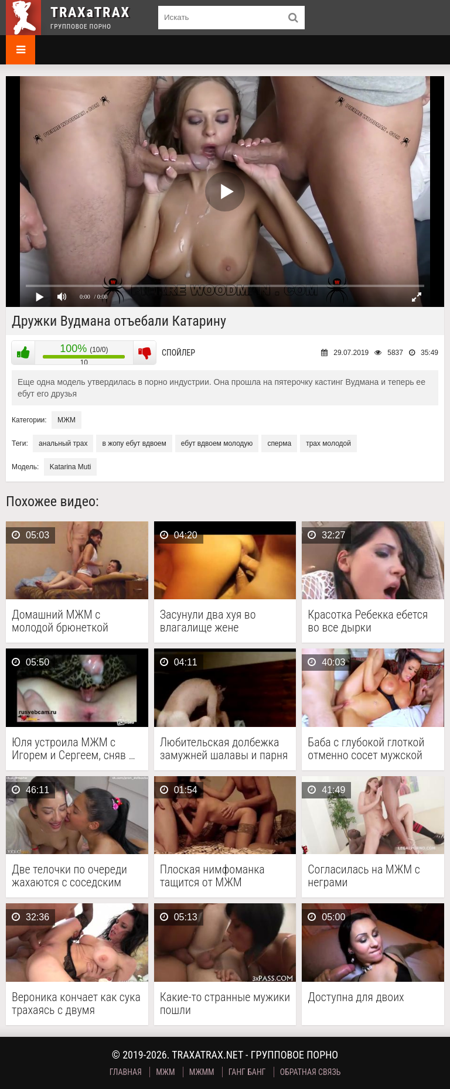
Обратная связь (310, 1072)
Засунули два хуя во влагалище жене (208, 621)
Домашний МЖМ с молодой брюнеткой (60, 621)
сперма (279, 443)
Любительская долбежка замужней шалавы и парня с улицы (224, 749)
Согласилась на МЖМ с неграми (364, 876)
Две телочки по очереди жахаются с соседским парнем (69, 876)
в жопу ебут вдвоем (134, 443)
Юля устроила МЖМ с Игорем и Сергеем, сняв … (73, 749)
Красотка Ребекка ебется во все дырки (368, 621)
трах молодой (328, 443)
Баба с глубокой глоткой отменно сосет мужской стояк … (366, 749)
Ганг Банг (247, 1072)
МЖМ (66, 420)
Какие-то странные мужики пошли (225, 1003)
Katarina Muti (70, 467)
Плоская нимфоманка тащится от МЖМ (212, 876)
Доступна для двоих (356, 997)
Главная (126, 1072)
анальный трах (63, 443)
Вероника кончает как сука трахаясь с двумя (76, 1003)
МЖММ (201, 1072)
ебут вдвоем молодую (217, 443)
